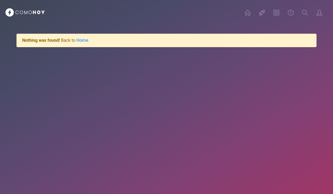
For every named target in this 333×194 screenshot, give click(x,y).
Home (82, 40)
